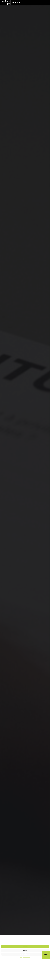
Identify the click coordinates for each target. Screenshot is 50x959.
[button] (48, 937)
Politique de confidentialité (25, 957)
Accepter (25, 946)
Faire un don (46, 955)
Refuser (25, 950)
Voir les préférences (25, 954)
